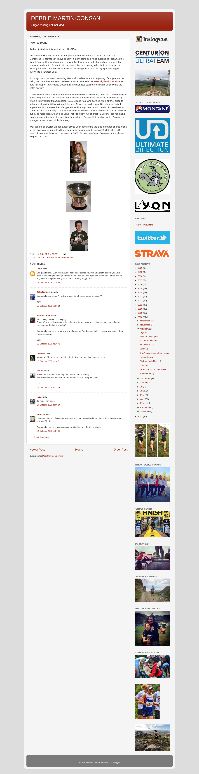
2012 (140, 300)
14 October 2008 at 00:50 (49, 405)
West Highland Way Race (107, 81)
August (143, 383)
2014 (140, 292)
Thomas (41, 371)
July (142, 387)
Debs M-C (41, 353)
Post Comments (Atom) (53, 456)
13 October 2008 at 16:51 (49, 361)
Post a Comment (41, 437)
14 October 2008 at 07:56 (49, 431)
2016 (140, 284)
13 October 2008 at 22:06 (49, 387)
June (142, 391)
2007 (140, 416)
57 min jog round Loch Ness (153, 369)
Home (79, 449)
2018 (140, 276)
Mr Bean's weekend (149, 341)
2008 (140, 317)
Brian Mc (41, 414)
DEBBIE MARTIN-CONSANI (66, 18)
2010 (140, 309)
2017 (140, 280)
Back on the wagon (149, 336)
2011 (140, 305)
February (144, 407)
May (142, 395)
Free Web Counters (144, 225)
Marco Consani (44, 315)
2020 (140, 268)
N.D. (39, 397)
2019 (140, 272)
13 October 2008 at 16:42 (49, 344)
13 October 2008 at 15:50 (49, 282)
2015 (140, 288)
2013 (140, 296)
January (144, 411)
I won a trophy (146, 357)
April (142, 399)
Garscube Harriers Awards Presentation (55, 257)
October (144, 329)
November (145, 325)
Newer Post (37, 449)
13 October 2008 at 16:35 (49, 306)
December (145, 321)
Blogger (116, 762)
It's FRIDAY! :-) (147, 345)
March (143, 403)
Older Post (120, 449)
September (145, 378)
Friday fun (144, 365)
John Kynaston (44, 292)
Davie (39, 269)
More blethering (147, 373)
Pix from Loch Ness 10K (151, 361)
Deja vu (143, 332)
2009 (140, 313)
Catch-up (144, 349)
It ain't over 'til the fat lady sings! (154, 353)
